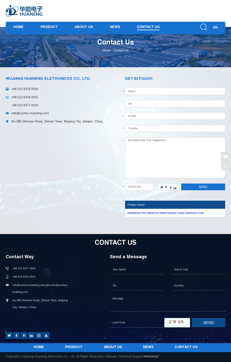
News (115, 27)
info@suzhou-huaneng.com (30, 113)
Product (49, 27)
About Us (84, 27)
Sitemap (110, 356)
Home (18, 27)
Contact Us (148, 27)
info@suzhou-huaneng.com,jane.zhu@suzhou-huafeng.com (40, 288)
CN (215, 28)
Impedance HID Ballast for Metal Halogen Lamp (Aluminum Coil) (165, 212)
